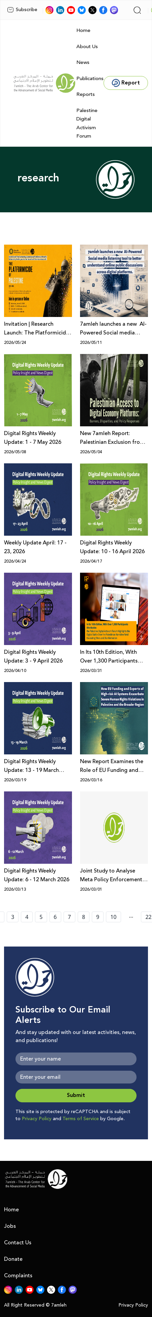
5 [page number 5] (40, 917)
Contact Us (17, 1243)
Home (83, 30)
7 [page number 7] (69, 917)
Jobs (10, 1226)
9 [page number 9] (97, 917)
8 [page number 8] (83, 917)
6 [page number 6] (55, 917)
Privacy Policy (36, 1119)
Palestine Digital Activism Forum (87, 123)
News (82, 62)
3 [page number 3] (12, 917)
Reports (85, 94)
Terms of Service (81, 1119)
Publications (90, 78)
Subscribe (22, 9)
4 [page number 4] (26, 917)
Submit (76, 1095)
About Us (87, 46)
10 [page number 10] (113, 917)
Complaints (18, 1276)
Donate (13, 1259)
